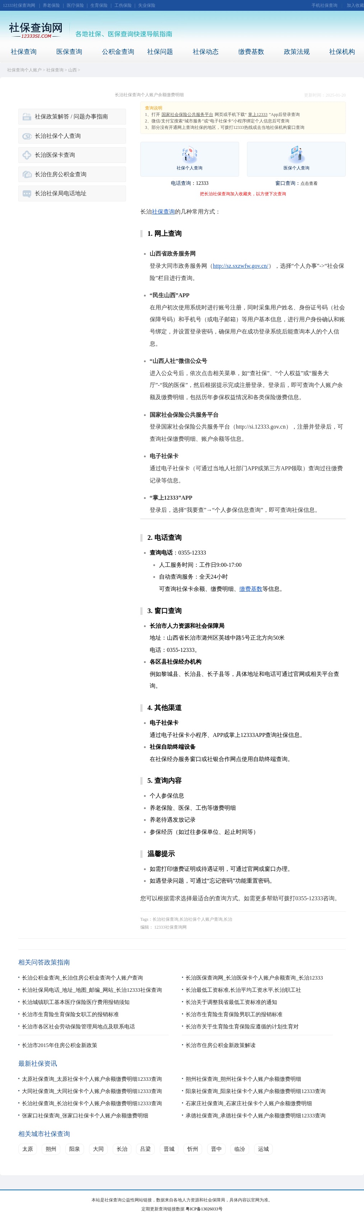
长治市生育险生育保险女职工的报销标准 (70, 1014)
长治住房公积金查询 (61, 174)
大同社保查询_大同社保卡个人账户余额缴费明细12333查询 (92, 1091)
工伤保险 (123, 5)
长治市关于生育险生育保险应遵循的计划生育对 (242, 1026)
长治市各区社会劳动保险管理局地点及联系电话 (78, 1026)
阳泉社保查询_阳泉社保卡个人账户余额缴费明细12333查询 (256, 1091)
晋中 (216, 1149)
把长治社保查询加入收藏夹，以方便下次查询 (243, 193)
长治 (122, 1149)
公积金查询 (118, 51)
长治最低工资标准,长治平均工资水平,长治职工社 (244, 990)
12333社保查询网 (19, 5)
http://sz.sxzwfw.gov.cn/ (241, 266)
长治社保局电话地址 (61, 193)
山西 (72, 70)
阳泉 (74, 1149)
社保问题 (160, 51)
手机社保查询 (324, 5)
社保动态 (206, 51)
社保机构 (342, 51)
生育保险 (99, 5)
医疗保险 (75, 5)
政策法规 (297, 51)
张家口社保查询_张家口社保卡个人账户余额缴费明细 (85, 1115)
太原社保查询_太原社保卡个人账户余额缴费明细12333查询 (92, 1079)
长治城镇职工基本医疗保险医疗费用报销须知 (76, 1002)
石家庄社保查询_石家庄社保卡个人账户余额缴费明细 (249, 1103)
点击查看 (309, 183)
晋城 (169, 1149)
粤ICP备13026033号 (204, 1208)
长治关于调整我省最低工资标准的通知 (231, 1002)
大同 (98, 1149)
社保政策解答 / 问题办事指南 (71, 116)
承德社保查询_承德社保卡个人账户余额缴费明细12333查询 (256, 1115)
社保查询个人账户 (24, 70)
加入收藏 (355, 5)
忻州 (192, 1149)
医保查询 (69, 51)
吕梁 (145, 1149)
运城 (263, 1149)
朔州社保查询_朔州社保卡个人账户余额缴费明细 (244, 1079)
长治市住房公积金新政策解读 (221, 1045)
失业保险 (146, 5)
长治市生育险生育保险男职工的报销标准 (234, 1014)
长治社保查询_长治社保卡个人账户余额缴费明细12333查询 (92, 1103)
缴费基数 (251, 51)
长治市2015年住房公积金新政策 (59, 1045)
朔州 (51, 1149)
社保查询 (24, 51)
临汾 (239, 1149)
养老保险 (51, 5)
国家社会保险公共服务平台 (187, 114)
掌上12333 (257, 114)
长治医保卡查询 (55, 155)
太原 (27, 1149)
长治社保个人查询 (58, 136)
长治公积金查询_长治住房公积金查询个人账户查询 (82, 978)
